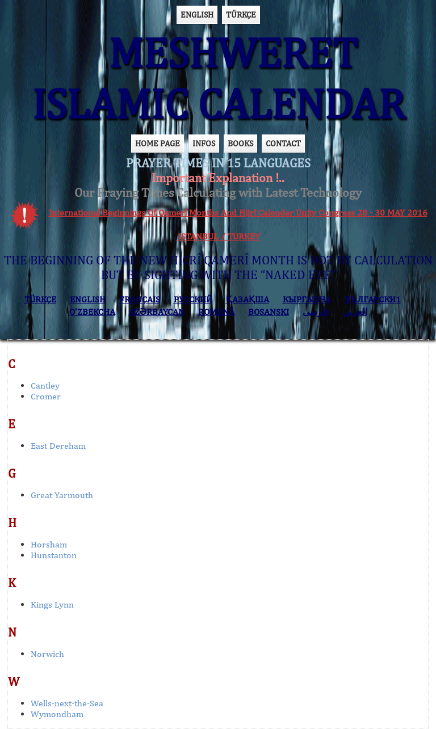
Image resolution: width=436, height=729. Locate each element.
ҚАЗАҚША (247, 299)
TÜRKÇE (241, 14)
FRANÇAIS (139, 299)
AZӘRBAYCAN (157, 311)
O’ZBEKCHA (92, 311)
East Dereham (58, 445)
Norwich (47, 653)
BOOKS (240, 143)
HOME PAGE (157, 143)
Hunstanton (54, 555)
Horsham (49, 544)
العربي (355, 311)
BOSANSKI (268, 311)
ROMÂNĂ (216, 311)
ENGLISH (197, 14)
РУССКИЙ (193, 299)
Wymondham (57, 714)
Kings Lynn (52, 604)
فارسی (316, 311)
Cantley (45, 385)
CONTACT (283, 143)
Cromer (46, 396)
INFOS (203, 143)
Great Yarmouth (62, 495)
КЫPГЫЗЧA (307, 299)
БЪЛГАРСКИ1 (373, 299)
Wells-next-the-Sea (67, 703)
